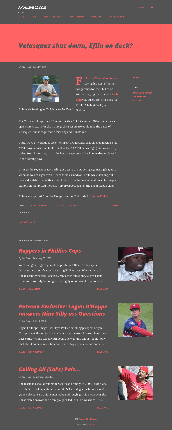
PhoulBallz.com (32, 7)
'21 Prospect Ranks (51, 16)
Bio (33, 16)
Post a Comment (27, 222)
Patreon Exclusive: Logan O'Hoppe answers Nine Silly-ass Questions (63, 310)
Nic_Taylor (92, 424)
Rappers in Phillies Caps (50, 250)
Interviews (94, 16)
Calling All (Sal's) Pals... (49, 369)
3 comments (33, 289)
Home (21, 16)
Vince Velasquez (139, 96)
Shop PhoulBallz (114, 16)
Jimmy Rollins (99, 196)
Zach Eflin (137, 100)
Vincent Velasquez (106, 78)
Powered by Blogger (86, 419)
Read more (102, 289)
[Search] (141, 7)
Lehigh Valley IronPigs (142, 92)
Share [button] (136, 77)
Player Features (75, 16)
